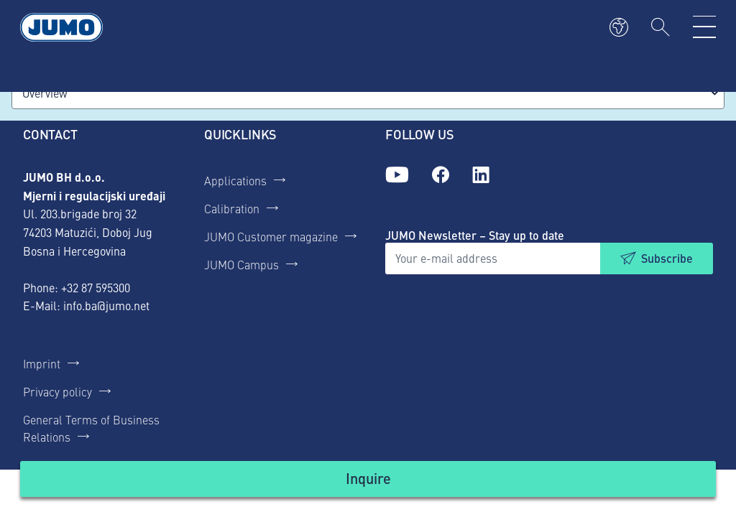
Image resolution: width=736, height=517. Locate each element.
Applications (235, 180)
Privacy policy (57, 391)
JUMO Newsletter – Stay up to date (474, 235)
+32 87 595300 (95, 287)
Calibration (231, 208)
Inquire (368, 477)
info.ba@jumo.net (106, 305)
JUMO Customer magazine (271, 236)
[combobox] (368, 93)
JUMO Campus (241, 264)
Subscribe (667, 258)
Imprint (41, 363)
